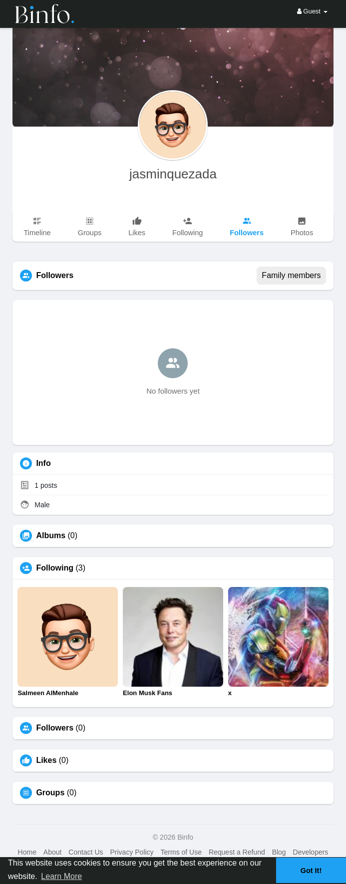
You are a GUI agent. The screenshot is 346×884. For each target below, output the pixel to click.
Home (27, 852)
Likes (46, 760)
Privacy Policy (131, 852)
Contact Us (85, 852)
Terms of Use (181, 852)
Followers (54, 728)
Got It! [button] (311, 871)
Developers (311, 852)
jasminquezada (173, 173)
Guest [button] (312, 11)
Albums (50, 536)
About (52, 852)
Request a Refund (237, 852)
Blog (279, 852)
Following (54, 568)
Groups (50, 793)
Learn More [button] (61, 876)
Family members (291, 275)
